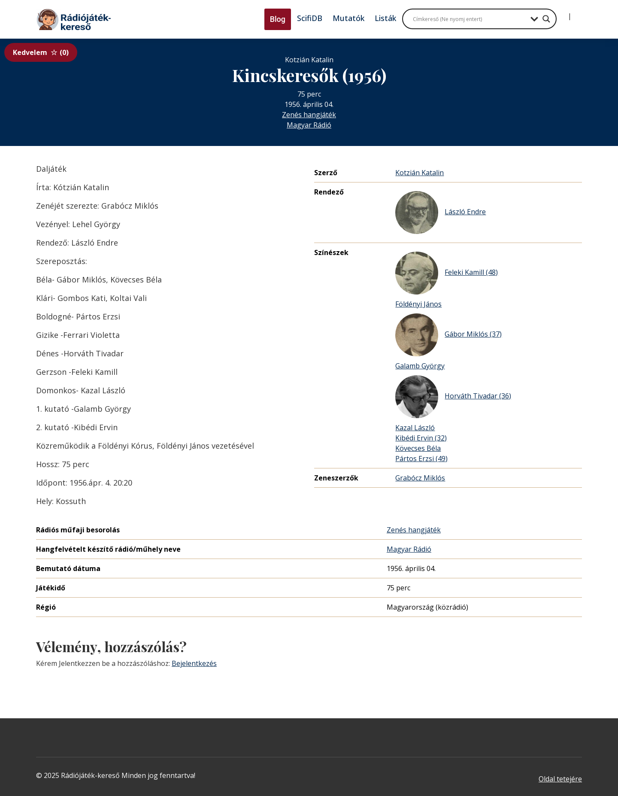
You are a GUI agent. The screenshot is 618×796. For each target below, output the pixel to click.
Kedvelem (41, 52)
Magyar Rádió (309, 125)
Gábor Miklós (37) (448, 334)
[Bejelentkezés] (562, 13)
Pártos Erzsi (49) (421, 458)
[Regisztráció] (577, 13)
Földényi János (418, 304)
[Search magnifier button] (546, 19)
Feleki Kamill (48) (446, 273)
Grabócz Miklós (420, 478)
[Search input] (469, 19)
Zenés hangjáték (309, 114)
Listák (385, 18)
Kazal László (415, 427)
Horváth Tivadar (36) (453, 396)
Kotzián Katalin (419, 172)
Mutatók (348, 18)
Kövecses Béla (418, 448)
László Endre (440, 212)
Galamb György (420, 366)
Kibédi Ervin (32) (421, 438)
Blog (277, 19)
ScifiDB (309, 18)
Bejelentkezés (194, 663)
